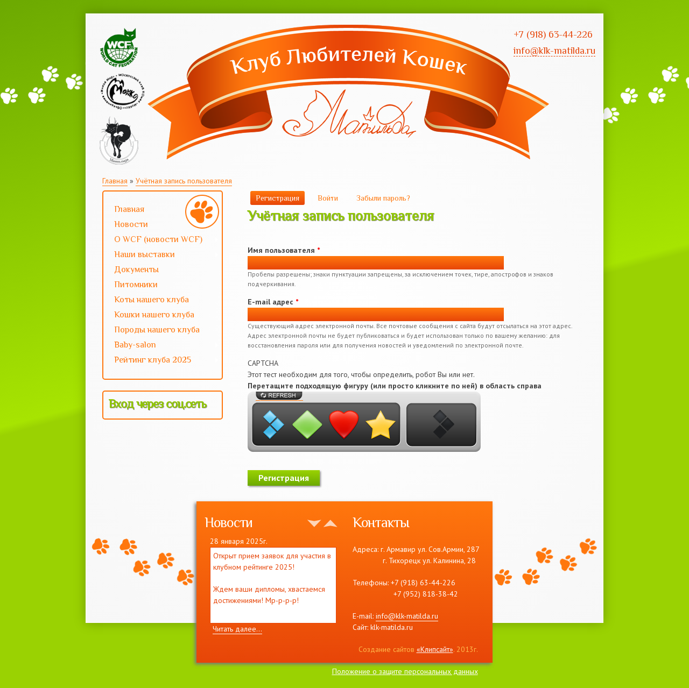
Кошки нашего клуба (154, 315)
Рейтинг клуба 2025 (161, 361)
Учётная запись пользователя (184, 181)
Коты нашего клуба (151, 299)
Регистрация (280, 197)
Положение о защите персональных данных (405, 671)
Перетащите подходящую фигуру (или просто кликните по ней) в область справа (395, 386)
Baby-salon (161, 346)
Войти (328, 198)
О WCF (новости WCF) (161, 240)
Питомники (136, 284)
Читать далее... (237, 629)
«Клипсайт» (435, 649)
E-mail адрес (273, 302)
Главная (115, 181)
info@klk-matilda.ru (407, 616)
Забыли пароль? (383, 198)
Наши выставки (161, 255)
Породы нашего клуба (157, 330)
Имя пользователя (284, 250)
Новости (131, 224)
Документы (136, 269)
